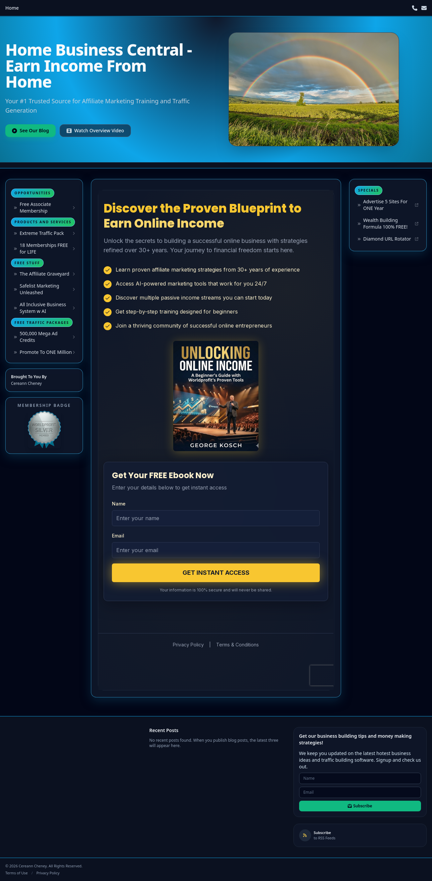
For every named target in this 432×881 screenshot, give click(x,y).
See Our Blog (30, 130)
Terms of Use (16, 872)
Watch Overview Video (95, 130)
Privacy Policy (47, 872)
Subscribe (360, 806)
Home (12, 8)
